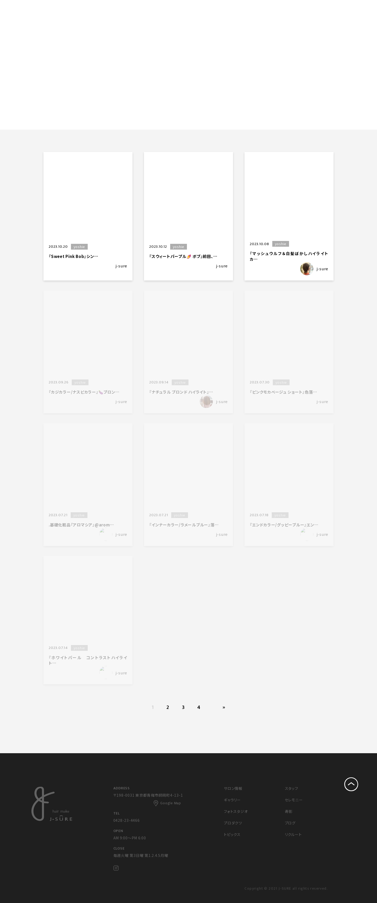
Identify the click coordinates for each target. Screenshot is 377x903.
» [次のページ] (224, 707)
